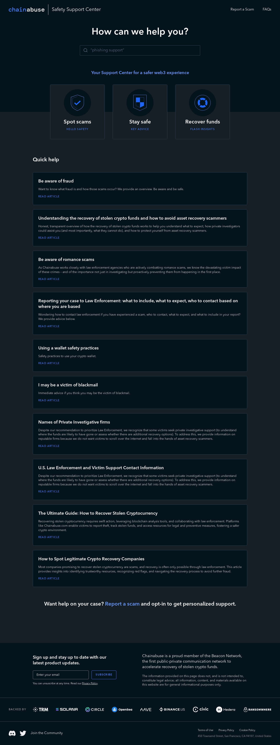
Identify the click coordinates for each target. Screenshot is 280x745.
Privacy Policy (90, 683)
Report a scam (122, 604)
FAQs (267, 9)
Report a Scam (242, 9)
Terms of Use (205, 730)
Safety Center (76, 9)
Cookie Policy (247, 730)
